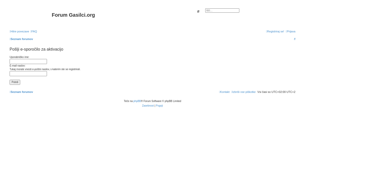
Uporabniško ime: (19, 57)
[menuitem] (33, 31)
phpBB (137, 101)
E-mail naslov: (17, 65)
